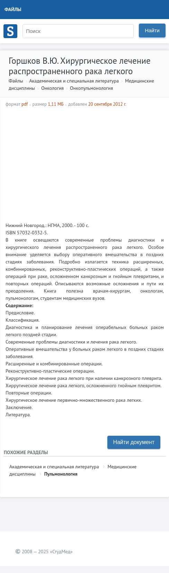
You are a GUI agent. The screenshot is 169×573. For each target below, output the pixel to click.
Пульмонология (61, 474)
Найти (152, 30)
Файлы (13, 9)
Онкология (52, 88)
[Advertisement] (84, 164)
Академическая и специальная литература (74, 81)
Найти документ (133, 442)
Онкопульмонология (91, 88)
